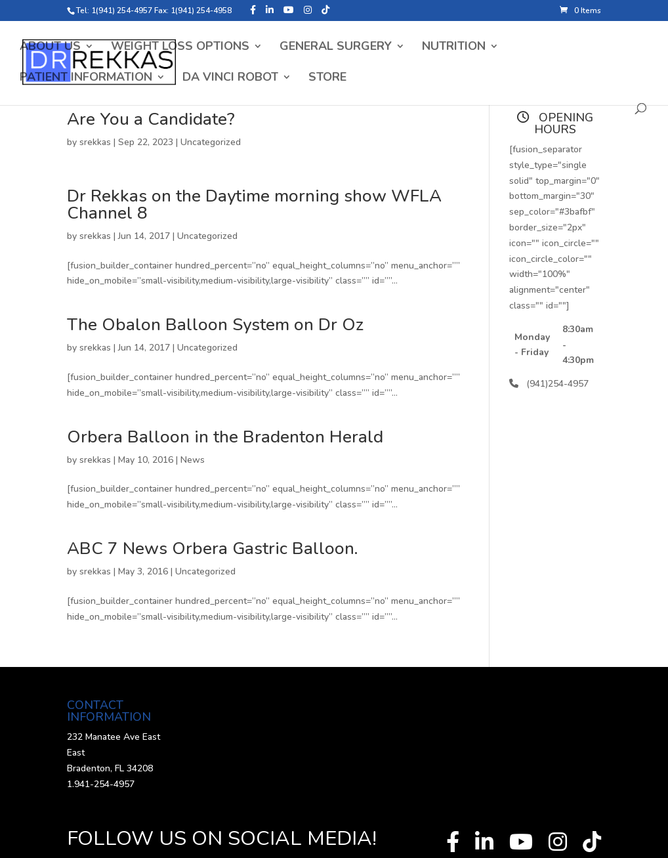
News (192, 460)
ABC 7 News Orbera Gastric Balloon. (212, 548)
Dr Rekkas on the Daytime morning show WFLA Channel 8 (254, 204)
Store (327, 78)
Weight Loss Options (180, 47)
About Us (50, 47)
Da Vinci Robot (230, 78)
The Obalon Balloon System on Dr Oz (215, 324)
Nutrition (454, 47)
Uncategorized (210, 142)
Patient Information (86, 78)
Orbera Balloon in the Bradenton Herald (225, 436)
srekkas (95, 142)
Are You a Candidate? (151, 119)
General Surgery (336, 47)
